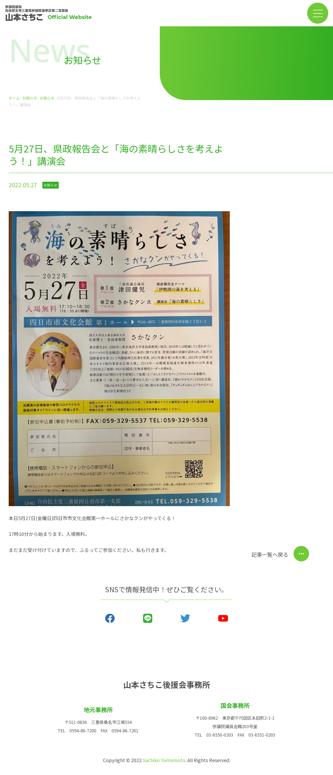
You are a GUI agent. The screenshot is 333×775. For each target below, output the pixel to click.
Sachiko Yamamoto (164, 760)
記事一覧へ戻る (269, 554)
